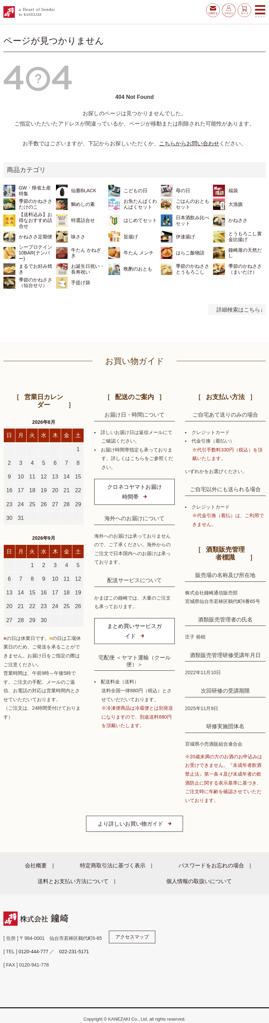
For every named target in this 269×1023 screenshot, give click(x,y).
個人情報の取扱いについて (199, 881)
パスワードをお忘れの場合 (211, 865)
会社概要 (36, 865)
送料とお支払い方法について (73, 881)
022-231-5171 (74, 951)
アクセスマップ (132, 937)
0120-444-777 (33, 951)
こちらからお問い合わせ (189, 143)
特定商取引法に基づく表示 (112, 865)
